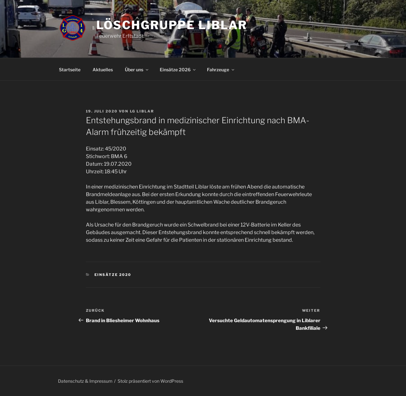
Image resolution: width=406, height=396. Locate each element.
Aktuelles (103, 69)
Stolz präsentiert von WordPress (150, 381)
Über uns (137, 69)
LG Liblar (142, 111)
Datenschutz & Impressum (85, 381)
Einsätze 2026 (178, 69)
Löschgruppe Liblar (172, 25)
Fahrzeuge (221, 69)
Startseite (70, 69)
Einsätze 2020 (112, 274)
